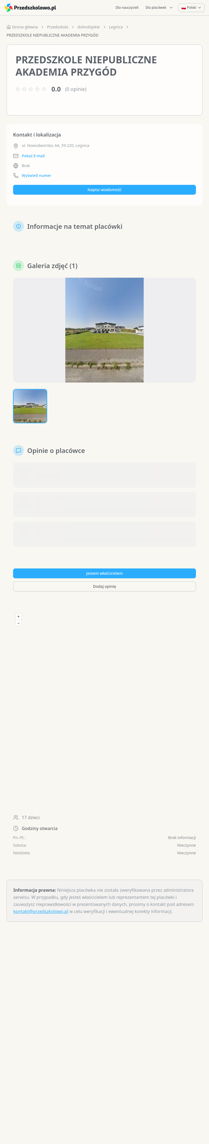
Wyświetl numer (36, 175)
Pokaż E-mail (33, 155)
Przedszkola (57, 26)
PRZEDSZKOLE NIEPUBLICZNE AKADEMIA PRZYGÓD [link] (53, 35)
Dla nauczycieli (127, 7)
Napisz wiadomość (104, 189)
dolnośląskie (89, 26)
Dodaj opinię (104, 586)
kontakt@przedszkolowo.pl (40, 911)
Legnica (116, 26)
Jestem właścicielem (104, 573)
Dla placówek (159, 7)
